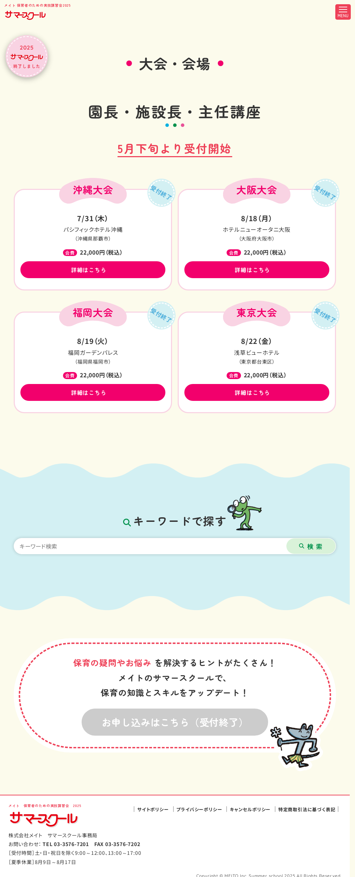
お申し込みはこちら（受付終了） (175, 722)
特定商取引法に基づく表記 (307, 809)
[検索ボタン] (311, 546)
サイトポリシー (153, 809)
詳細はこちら (89, 269)
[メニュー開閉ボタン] (343, 12)
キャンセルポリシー (250, 809)
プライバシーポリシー (199, 809)
